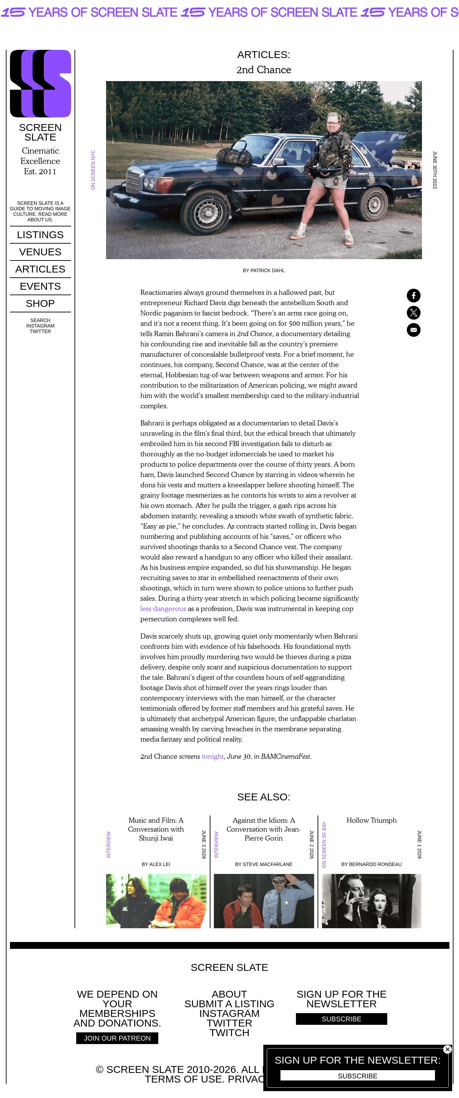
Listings (40, 234)
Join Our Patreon (117, 1038)
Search (40, 320)
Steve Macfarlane (267, 864)
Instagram (40, 326)
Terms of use (183, 1079)
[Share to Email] (405, 330)
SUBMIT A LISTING (229, 1003)
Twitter (40, 331)
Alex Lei (159, 864)
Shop (40, 303)
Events (40, 286)
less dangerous (163, 608)
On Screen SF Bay (324, 844)
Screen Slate (229, 967)
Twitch (229, 1032)
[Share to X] (405, 313)
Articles (40, 269)
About (229, 994)
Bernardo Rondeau (375, 864)
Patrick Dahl (268, 270)
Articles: (263, 54)
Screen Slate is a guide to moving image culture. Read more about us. (40, 211)
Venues (40, 251)
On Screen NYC (93, 170)
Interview (108, 844)
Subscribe (358, 1076)
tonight (213, 756)
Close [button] (447, 1049)
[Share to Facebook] (405, 295)
